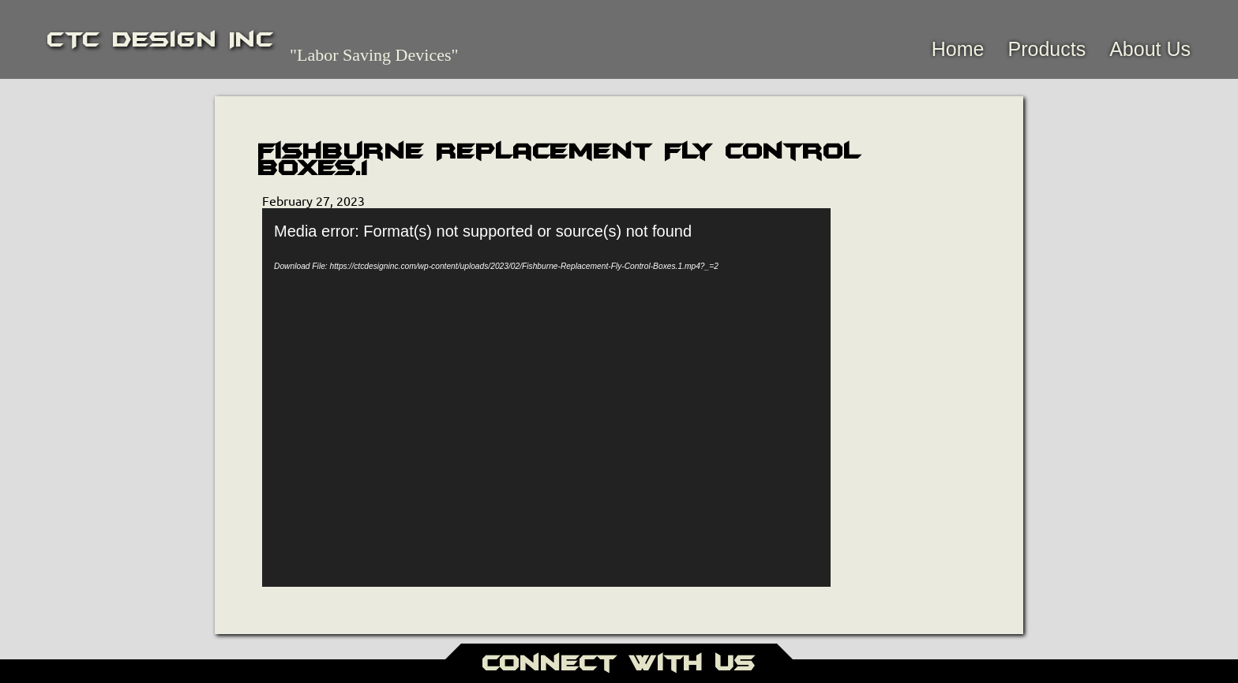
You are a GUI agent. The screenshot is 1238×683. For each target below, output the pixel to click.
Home (958, 49)
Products (1046, 49)
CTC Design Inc (160, 39)
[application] (546, 397)
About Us (1150, 49)
